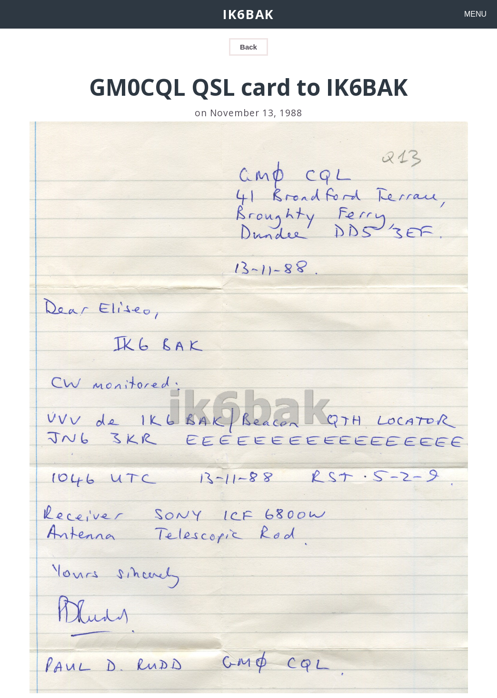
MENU (475, 14)
